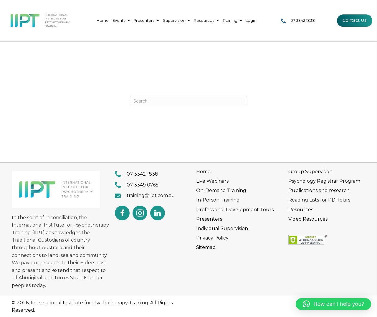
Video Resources (308, 219)
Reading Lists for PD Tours (319, 200)
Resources (300, 209)
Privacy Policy (212, 238)
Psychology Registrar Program (324, 181)
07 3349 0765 (142, 185)
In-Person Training (218, 200)
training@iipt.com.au (151, 195)
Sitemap (206, 247)
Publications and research (319, 190)
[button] (122, 213)
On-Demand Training (221, 190)
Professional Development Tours (235, 209)
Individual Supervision (222, 228)
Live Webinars (212, 181)
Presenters (209, 219)
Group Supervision (310, 171)
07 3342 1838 (302, 20)
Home (203, 171)
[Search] (188, 101)
